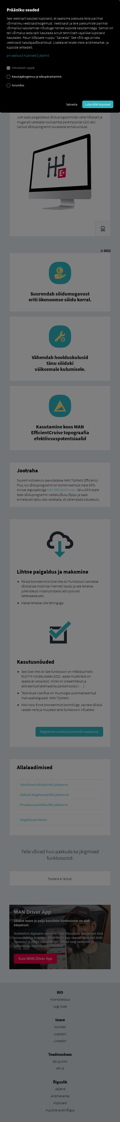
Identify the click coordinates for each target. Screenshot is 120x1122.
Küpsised (30, 55)
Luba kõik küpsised (97, 104)
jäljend (44, 55)
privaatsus (14, 55)
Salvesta (71, 104)
